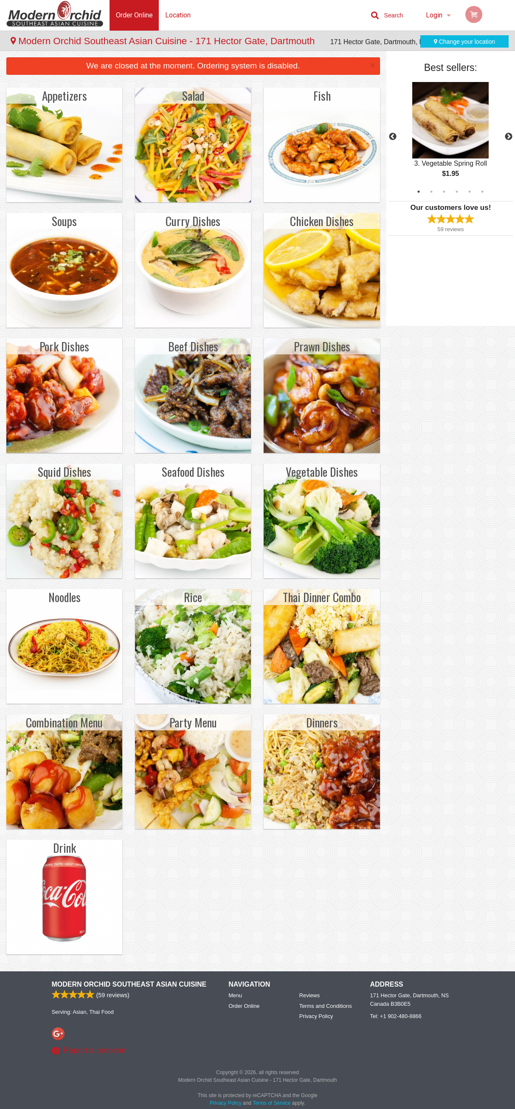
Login (434, 15)
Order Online (134, 15)
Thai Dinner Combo (322, 597)
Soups (64, 221)
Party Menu (193, 722)
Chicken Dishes (322, 221)
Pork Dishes (64, 346)
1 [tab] (418, 191)
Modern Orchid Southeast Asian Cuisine (129, 984)
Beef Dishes (193, 346)
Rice (193, 597)
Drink (64, 848)
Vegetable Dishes (322, 472)
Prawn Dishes (322, 346)
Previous (392, 137)
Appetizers (64, 96)
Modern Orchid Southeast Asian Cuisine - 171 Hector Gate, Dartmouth (164, 41)
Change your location (464, 41)
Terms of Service (271, 1103)
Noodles (64, 597)
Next (508, 137)
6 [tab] (482, 191)
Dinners (322, 722)
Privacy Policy (316, 1016)
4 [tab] (457, 191)
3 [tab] (444, 191)
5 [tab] (469, 191)
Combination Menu (64, 722)
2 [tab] (431, 191)
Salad (193, 96)
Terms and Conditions (325, 1006)
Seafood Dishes (193, 472)
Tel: (396, 1016)
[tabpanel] (451, 137)
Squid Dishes (64, 472)
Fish (322, 96)
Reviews (309, 995)
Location (178, 15)
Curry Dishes (193, 221)
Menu (235, 995)
